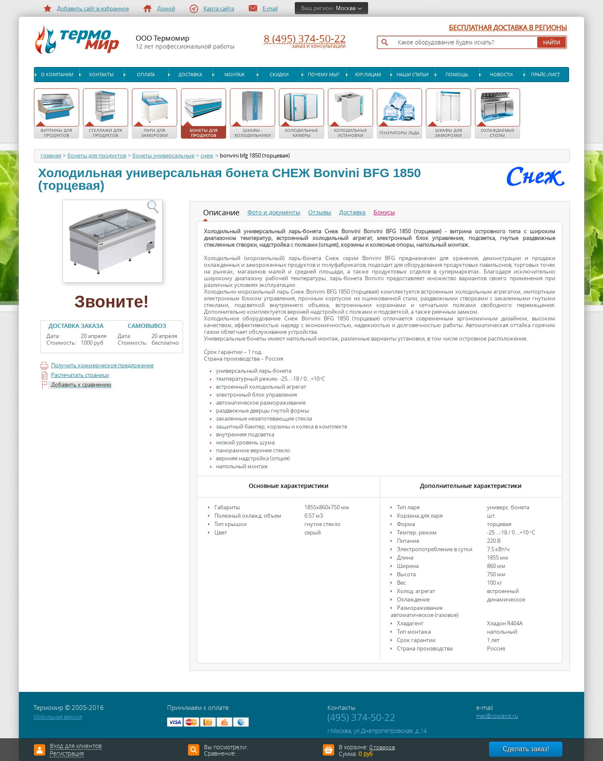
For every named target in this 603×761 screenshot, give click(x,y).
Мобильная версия (58, 716)
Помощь (457, 74)
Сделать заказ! (525, 749)
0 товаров (382, 747)
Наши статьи (412, 74)
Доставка (190, 74)
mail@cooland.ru (497, 716)
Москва (346, 8)
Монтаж (234, 74)
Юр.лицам (368, 74)
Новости (501, 74)
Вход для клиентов (76, 746)
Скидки (279, 74)
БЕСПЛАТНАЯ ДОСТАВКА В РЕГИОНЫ (508, 28)
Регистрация (67, 754)
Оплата (146, 74)
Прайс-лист (545, 74)
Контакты (101, 74)
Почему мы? (323, 74)
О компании (57, 74)
